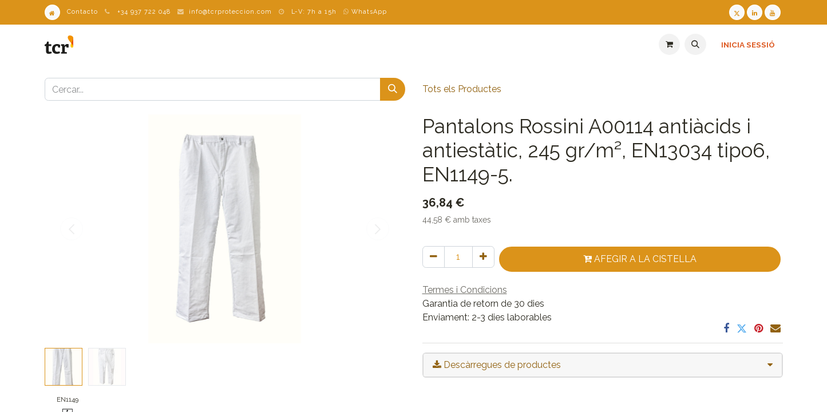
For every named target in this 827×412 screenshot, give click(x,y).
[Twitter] (742, 328)
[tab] (602, 365)
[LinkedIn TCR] (754, 12)
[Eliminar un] (433, 257)
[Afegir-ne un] (483, 257)
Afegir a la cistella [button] (640, 258)
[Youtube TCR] (772, 12)
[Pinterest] (758, 328)
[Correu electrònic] (775, 328)
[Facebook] (726, 328)
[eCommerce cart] (669, 44)
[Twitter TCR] (737, 12)
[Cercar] (392, 89)
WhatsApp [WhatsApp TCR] (365, 11)
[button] (695, 44)
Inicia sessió (748, 44)
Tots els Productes (461, 89)
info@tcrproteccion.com (230, 11)
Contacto (82, 11)
